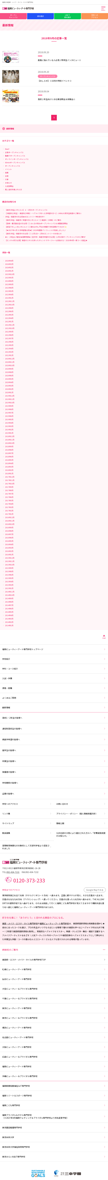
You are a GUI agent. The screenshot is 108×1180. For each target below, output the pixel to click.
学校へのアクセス (94, 16)
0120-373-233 (29, 880)
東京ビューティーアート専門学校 (54, 1008)
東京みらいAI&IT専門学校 (54, 1156)
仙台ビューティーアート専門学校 (54, 979)
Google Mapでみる (94, 889)
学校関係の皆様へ (54, 782)
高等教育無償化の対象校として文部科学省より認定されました (27, 847)
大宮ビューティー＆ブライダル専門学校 (54, 988)
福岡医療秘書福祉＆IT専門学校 (54, 1085)
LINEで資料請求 (67, 16)
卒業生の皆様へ (54, 761)
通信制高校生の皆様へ (54, 728)
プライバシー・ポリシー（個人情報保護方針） (81, 813)
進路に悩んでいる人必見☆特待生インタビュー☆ (59, 60)
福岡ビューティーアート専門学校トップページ (54, 649)
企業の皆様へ (54, 793)
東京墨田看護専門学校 (54, 1127)
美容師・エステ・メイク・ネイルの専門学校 (54, 959)
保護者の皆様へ (54, 772)
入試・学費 (54, 678)
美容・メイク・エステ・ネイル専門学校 (20, 923)
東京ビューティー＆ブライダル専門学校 (54, 1017)
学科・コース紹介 (54, 668)
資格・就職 (54, 688)
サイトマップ (27, 823)
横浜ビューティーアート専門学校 (54, 1027)
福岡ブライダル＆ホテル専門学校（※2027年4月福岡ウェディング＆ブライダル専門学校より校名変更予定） (54, 1116)
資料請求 (40, 16)
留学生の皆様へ (54, 750)
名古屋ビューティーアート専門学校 (54, 1037)
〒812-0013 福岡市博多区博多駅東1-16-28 (21, 868)
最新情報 (54, 707)
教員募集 (27, 833)
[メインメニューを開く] (103, 8)
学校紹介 (54, 659)
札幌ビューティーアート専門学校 (54, 969)
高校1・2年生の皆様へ (54, 717)
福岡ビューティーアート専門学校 (54, 923)
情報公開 (81, 823)
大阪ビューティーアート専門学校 (54, 1047)
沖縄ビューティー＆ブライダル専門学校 (54, 1076)
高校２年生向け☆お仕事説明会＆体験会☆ (56, 99)
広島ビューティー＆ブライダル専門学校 (54, 1056)
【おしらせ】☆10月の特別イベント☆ (55, 80)
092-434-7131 (12, 872)
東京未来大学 (54, 1137)
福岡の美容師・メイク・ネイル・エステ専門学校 (17, 2)
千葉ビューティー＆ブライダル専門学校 (54, 998)
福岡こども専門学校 (54, 1105)
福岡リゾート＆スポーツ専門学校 (54, 1095)
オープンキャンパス (13, 16)
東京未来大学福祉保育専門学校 (54, 1147)
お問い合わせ (81, 803)
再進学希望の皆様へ (54, 739)
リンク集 (27, 813)
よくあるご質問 (54, 697)
